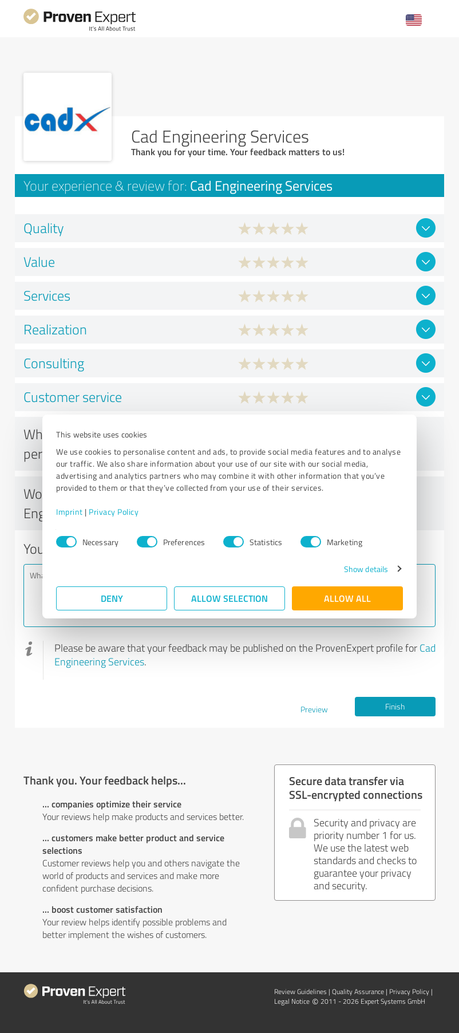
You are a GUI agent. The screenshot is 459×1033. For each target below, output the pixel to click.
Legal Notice (292, 1001)
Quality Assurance (358, 991)
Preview (314, 709)
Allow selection (229, 598)
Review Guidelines (300, 991)
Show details (366, 568)
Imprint (69, 511)
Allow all (347, 598)
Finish (395, 706)
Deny (112, 598)
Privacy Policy (114, 511)
